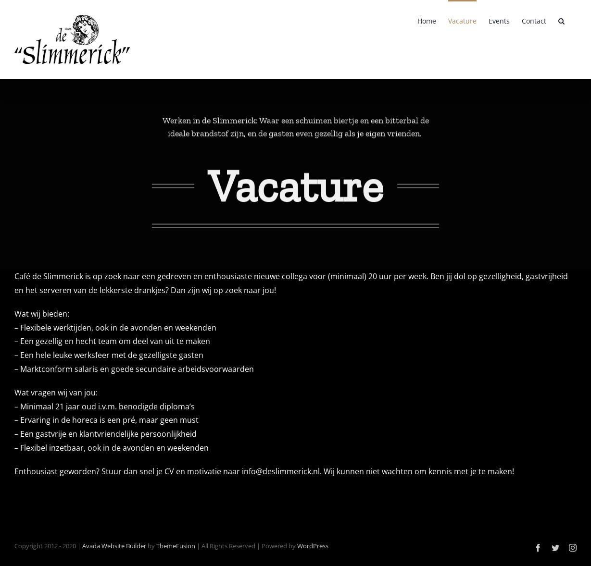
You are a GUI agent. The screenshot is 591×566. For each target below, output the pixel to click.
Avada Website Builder (114, 545)
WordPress (312, 545)
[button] (561, 20)
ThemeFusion (175, 545)
